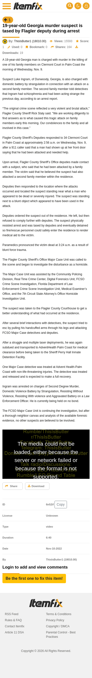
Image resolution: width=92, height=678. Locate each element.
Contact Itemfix (14, 626)
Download (36, 486)
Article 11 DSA (14, 632)
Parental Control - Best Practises (60, 635)
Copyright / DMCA (58, 626)
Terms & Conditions (58, 614)
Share (11, 486)
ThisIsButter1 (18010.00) (30, 41)
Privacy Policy (55, 620)
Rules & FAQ (13, 620)
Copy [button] (61, 504)
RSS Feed (11, 614)
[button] (34, 578)
